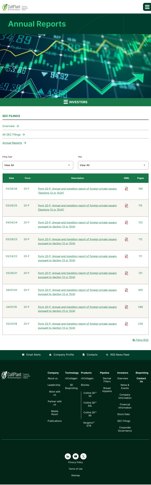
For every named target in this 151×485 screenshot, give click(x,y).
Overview (8, 126)
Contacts (89, 355)
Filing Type (7, 156)
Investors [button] (75, 102)
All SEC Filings (11, 134)
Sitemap (75, 476)
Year (80, 156)
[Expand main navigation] (147, 7)
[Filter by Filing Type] (37, 165)
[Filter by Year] (113, 165)
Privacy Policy (75, 463)
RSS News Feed (117, 355)
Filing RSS (140, 340)
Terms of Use (75, 469)
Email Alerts (31, 355)
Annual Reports (12, 142)
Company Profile (61, 355)
